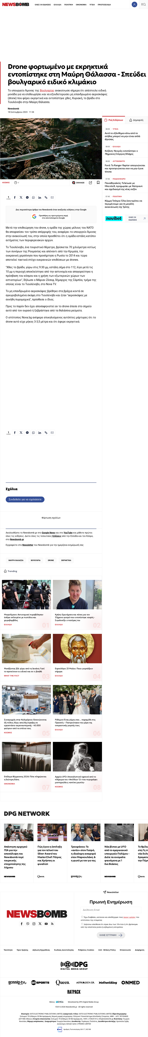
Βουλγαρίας (47, 90)
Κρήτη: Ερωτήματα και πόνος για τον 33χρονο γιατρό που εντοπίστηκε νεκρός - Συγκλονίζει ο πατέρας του (75, 617)
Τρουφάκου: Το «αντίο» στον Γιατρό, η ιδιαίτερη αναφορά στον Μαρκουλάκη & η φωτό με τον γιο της (83, 853)
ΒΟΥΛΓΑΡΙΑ (35, 560)
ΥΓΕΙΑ (92, 5)
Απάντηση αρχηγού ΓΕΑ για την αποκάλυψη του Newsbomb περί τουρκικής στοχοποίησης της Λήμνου (15, 857)
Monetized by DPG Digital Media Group (83, 1002)
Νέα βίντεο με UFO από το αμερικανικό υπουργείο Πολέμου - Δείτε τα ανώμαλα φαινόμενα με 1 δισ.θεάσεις (116, 855)
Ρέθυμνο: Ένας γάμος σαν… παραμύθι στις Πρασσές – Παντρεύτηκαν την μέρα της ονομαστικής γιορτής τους (75, 722)
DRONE (51, 560)
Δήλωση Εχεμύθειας (41, 950)
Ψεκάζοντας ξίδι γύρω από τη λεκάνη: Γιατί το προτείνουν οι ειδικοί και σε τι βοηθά (24, 670)
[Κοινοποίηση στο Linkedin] (40, 197)
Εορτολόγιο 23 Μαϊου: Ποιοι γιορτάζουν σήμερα (74, 670)
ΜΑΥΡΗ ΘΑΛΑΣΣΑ (16, 560)
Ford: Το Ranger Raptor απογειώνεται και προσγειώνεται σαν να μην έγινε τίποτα (125, 168)
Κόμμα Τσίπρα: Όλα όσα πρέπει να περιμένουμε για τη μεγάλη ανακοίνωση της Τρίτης (123, 203)
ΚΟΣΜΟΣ (6, 182)
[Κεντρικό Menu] (143, 4)
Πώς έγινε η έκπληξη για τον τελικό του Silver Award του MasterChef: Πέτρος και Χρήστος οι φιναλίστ (50, 855)
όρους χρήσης (129, 917)
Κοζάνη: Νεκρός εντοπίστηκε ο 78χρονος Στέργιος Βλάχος (121, 152)
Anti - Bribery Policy (107, 950)
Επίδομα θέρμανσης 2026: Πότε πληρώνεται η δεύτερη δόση (25, 778)
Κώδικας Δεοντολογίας (64, 950)
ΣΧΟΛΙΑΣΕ (78, 182)
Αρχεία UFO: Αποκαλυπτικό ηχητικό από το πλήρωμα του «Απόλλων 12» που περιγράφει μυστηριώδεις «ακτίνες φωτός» (76, 779)
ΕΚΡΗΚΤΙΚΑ (66, 560)
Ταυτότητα (8, 950)
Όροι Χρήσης (22, 950)
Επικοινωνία (125, 950)
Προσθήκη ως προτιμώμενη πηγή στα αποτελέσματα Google (50, 216)
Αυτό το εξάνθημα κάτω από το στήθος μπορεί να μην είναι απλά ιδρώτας (122, 136)
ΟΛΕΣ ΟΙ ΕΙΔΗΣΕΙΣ (43, 5)
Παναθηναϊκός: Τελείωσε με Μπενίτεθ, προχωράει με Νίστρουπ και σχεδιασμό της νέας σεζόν (124, 186)
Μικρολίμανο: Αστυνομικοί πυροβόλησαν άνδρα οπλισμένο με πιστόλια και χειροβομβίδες (23, 617)
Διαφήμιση (139, 950)
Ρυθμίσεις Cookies (86, 950)
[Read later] (98, 182)
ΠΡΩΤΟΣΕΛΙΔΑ (104, 5)
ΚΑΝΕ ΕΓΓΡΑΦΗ (111, 935)
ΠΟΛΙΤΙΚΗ (68, 5)
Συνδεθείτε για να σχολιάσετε (25, 499)
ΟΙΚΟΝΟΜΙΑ (81, 5)
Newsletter (27, 545)
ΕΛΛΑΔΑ (57, 5)
